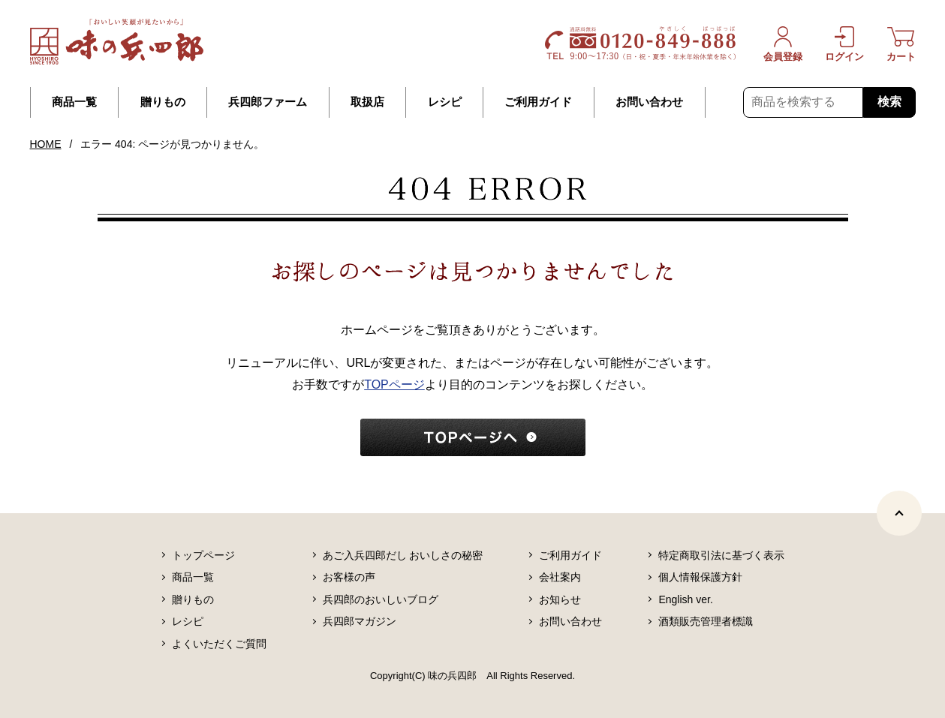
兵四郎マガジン (359, 621)
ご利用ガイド (538, 102)
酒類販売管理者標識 (705, 621)
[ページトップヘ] (899, 513)
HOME (46, 144)
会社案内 (560, 577)
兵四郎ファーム (267, 102)
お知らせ (560, 599)
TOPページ (394, 384)
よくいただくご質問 (219, 644)
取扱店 (367, 102)
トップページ (203, 555)
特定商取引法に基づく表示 (721, 555)
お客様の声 (349, 577)
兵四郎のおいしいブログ (380, 599)
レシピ (445, 102)
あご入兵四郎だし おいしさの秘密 (403, 555)
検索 (889, 101)
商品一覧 (74, 102)
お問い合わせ (649, 102)
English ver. (685, 599)
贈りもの (162, 102)
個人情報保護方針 (700, 577)
